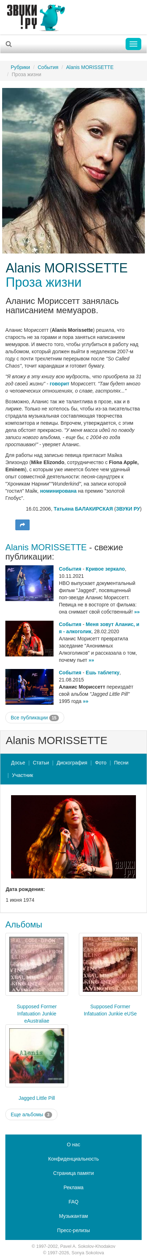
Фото (100, 763)
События (48, 67)
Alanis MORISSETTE (89, 67)
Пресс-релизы (73, 1230)
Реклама (73, 1187)
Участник (22, 775)
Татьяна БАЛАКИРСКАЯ (83, 509)
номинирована (58, 491)
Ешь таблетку (102, 672)
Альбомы (23, 924)
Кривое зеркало (105, 569)
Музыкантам (73, 1216)
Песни (121, 763)
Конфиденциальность (73, 1159)
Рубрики (20, 67)
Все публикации (35, 718)
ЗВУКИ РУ (128, 509)
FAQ (73, 1202)
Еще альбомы (31, 1115)
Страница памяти (73, 1173)
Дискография (72, 763)
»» (137, 612)
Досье (18, 763)
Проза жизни (44, 282)
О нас (73, 1144)
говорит (59, 384)
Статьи (41, 763)
